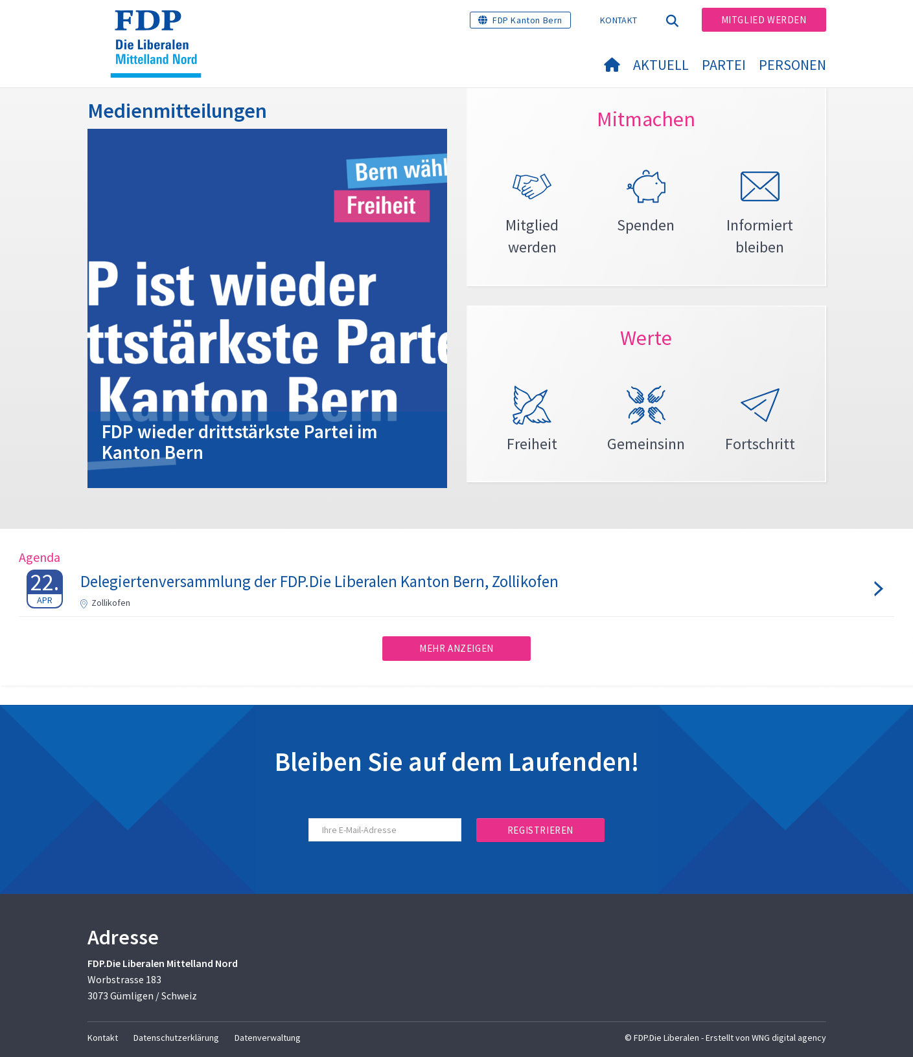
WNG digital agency (789, 1037)
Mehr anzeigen (456, 648)
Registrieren (540, 830)
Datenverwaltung (268, 1037)
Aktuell (661, 65)
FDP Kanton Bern (527, 20)
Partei (724, 65)
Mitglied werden (764, 20)
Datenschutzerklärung (176, 1037)
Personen (792, 65)
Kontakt (618, 20)
